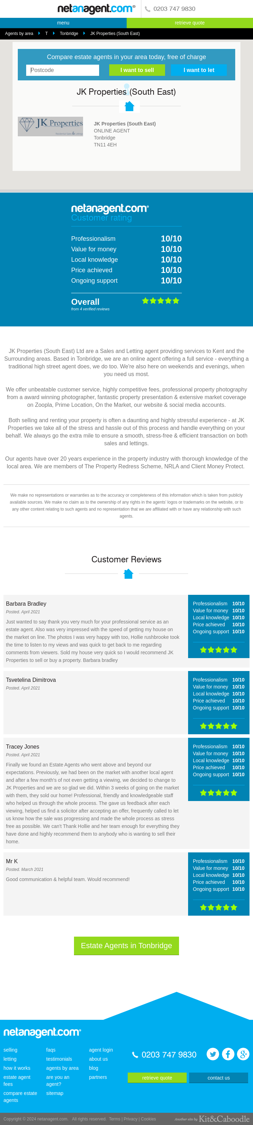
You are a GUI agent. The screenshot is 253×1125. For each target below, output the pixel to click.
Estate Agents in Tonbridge (126, 945)
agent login (101, 1050)
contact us (219, 1078)
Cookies (148, 1119)
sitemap (55, 1093)
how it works (16, 1068)
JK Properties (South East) (115, 33)
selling (10, 1050)
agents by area (62, 1068)
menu (63, 23)
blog (93, 1068)
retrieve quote (190, 23)
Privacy (130, 1119)
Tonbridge (69, 33)
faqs (50, 1050)
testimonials (59, 1059)
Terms (114, 1119)
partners (98, 1077)
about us (98, 1059)
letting (9, 1059)
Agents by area (19, 33)
